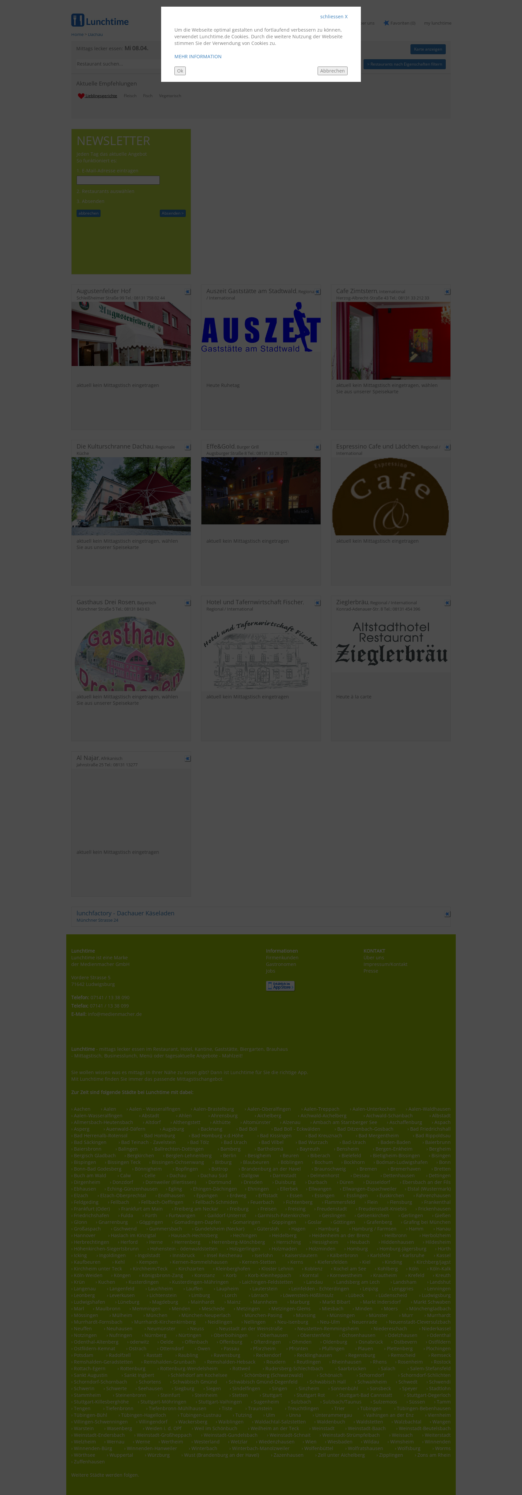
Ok (180, 71)
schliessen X (334, 16)
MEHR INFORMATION (198, 56)
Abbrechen (332, 71)
